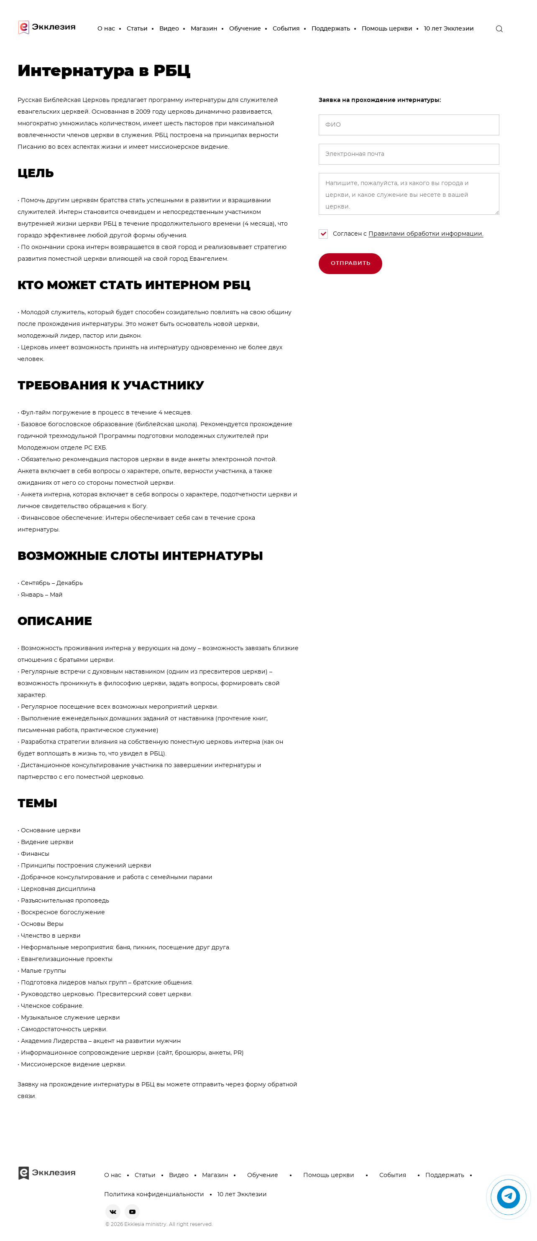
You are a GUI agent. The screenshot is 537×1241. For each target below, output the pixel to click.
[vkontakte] (112, 1211)
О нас (106, 29)
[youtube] (132, 1211)
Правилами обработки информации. (425, 234)
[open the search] (499, 28)
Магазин (204, 29)
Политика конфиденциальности (154, 1195)
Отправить (351, 263)
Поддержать (331, 29)
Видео (169, 29)
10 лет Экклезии (449, 29)
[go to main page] (47, 29)
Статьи (137, 29)
